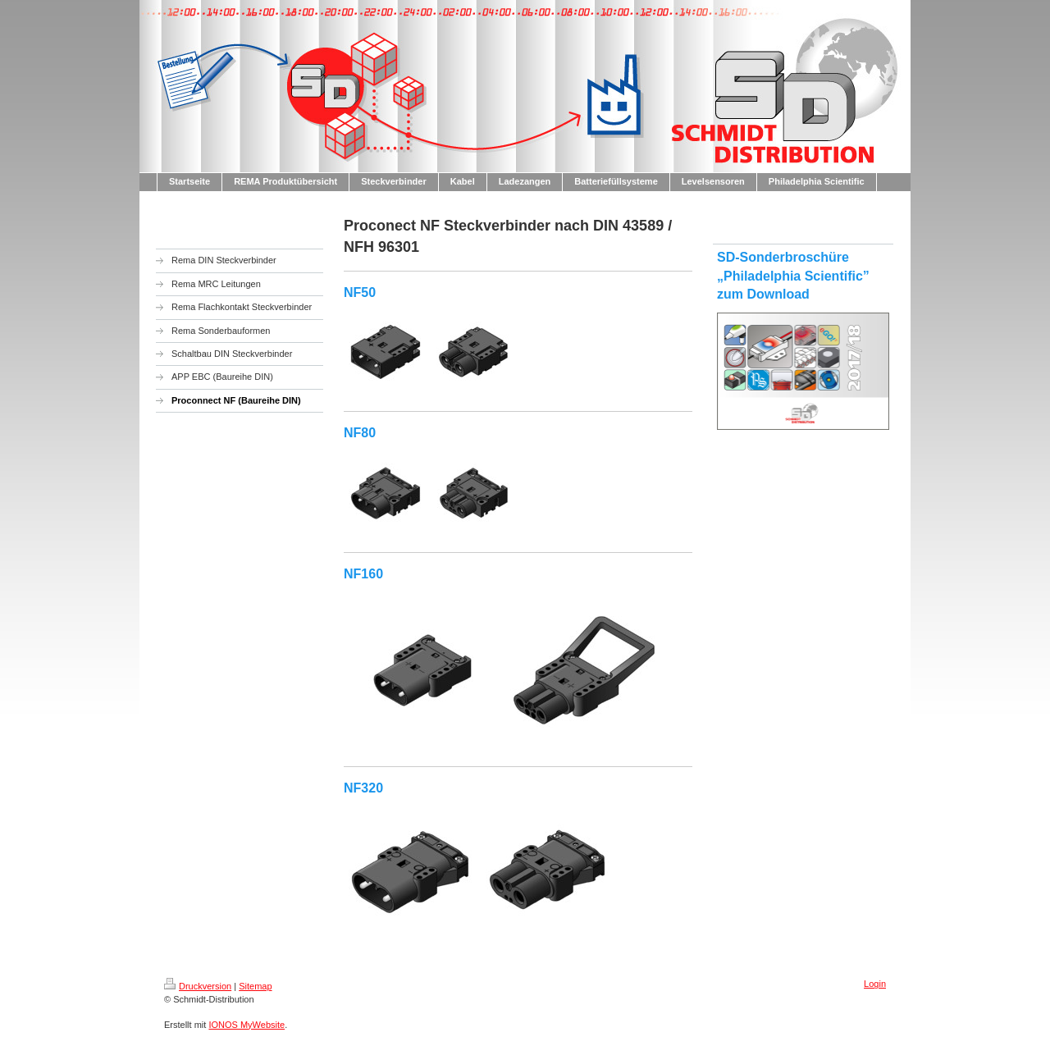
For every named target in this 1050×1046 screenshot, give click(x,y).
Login (875, 984)
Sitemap (255, 986)
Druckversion (197, 986)
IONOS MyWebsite (246, 1025)
